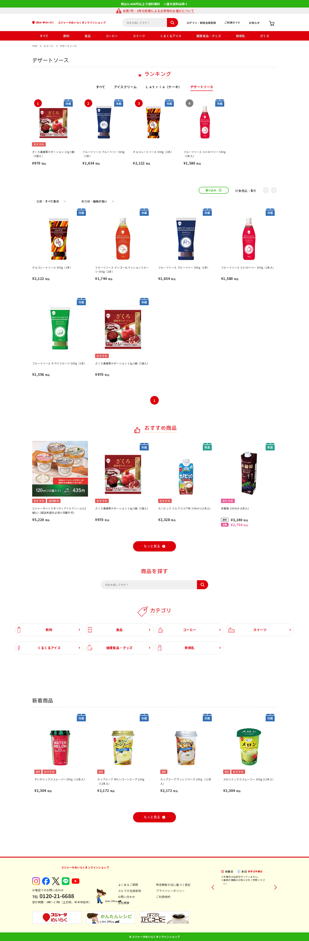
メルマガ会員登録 (129, 891)
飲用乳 (240, 36)
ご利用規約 (163, 897)
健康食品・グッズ (208, 36)
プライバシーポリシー (170, 891)
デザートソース (68, 46)
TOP (34, 46)
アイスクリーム (125, 87)
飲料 (66, 36)
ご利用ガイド (232, 22)
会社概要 (124, 903)
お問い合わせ (126, 897)
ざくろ (264, 36)
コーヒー (112, 36)
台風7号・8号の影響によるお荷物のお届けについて (158, 11)
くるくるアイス (171, 36)
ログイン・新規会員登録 (201, 22)
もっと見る (152, 546)
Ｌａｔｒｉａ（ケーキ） (163, 87)
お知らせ (254, 22)
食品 (88, 36)
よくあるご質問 (128, 885)
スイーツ (139, 36)
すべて (44, 36)
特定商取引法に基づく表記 (173, 885)
